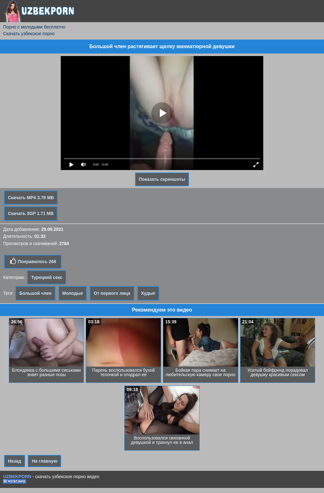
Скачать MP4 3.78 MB (31, 197)
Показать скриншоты (162, 179)
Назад (14, 461)
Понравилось (32, 261)
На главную (44, 461)
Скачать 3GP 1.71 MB (30, 213)
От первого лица (112, 293)
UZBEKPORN (17, 476)
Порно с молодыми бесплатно (34, 26)
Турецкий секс (46, 277)
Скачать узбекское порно (29, 33)
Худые (148, 293)
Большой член (35, 293)
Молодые (72, 293)
